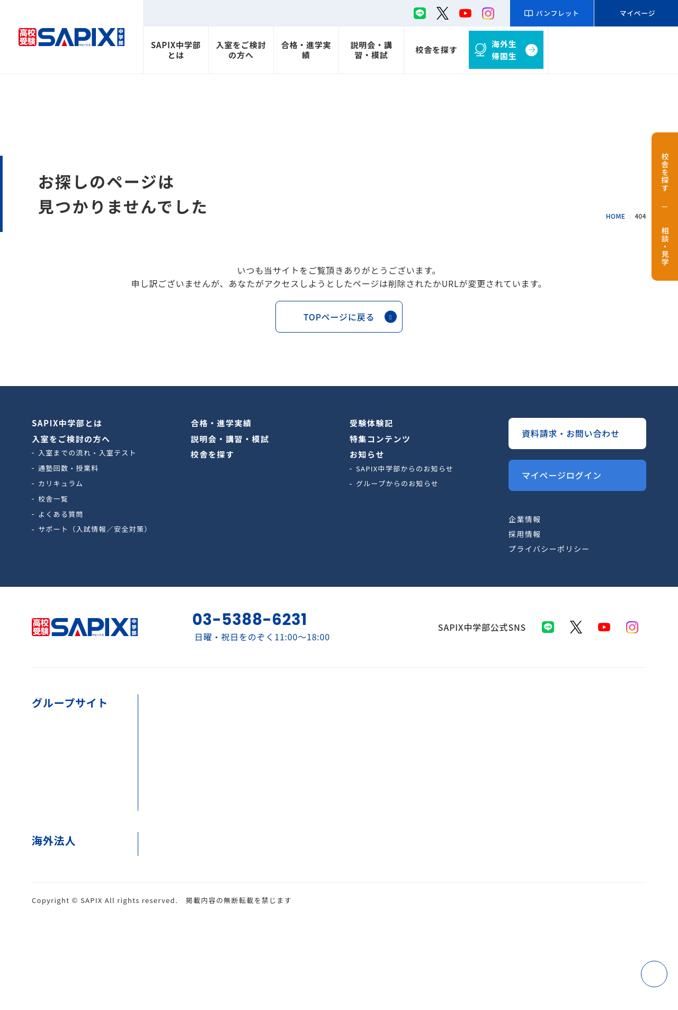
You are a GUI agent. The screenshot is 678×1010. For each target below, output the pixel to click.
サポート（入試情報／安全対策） (95, 529)
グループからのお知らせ (397, 483)
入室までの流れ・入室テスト (87, 453)
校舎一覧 (53, 499)
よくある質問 (61, 514)
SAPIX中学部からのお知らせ (404, 468)
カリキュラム (61, 483)
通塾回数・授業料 (68, 468)
